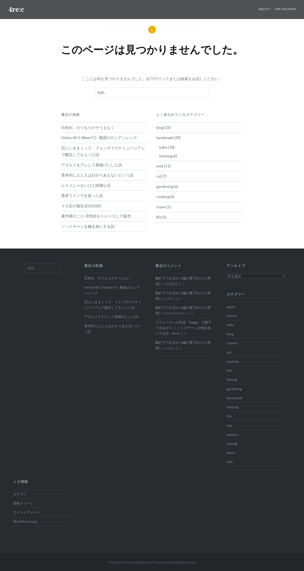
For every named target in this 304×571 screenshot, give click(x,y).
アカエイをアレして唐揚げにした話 (91, 165)
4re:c (16, 9)
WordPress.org (25, 521)
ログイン (20, 494)
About (264, 9)
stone (161, 207)
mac (230, 425)
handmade (165, 137)
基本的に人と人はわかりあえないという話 (97, 175)
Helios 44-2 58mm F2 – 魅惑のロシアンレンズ (99, 137)
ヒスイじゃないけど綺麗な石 (86, 185)
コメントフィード (26, 512)
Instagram (285, 9)
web (159, 166)
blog (159, 127)
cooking (162, 196)
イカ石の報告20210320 (81, 206)
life (159, 217)
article (231, 316)
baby (163, 147)
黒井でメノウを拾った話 (82, 195)
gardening (164, 186)
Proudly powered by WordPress (129, 562)
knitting (165, 156)
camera (232, 343)
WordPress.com (184, 562)
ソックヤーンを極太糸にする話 (87, 226)
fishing (232, 379)
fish (229, 370)
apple (231, 307)
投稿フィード (23, 503)
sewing (232, 443)
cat (159, 176)
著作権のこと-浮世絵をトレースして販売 (96, 216)
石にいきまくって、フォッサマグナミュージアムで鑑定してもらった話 (103, 151)
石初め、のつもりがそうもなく (87, 127)
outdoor (233, 434)
